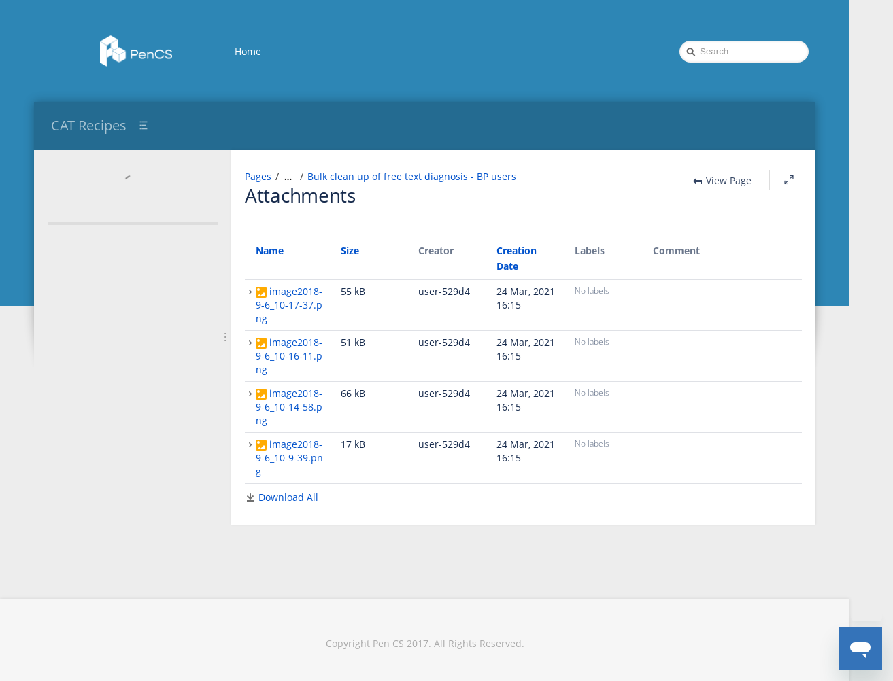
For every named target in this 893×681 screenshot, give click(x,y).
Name (270, 250)
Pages (258, 176)
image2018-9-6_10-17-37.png (289, 305)
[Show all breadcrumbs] (288, 177)
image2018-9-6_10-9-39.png (289, 458)
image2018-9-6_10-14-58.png (289, 407)
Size (350, 250)
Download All (288, 497)
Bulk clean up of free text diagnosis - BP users (411, 176)
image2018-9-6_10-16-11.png (289, 356)
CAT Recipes (89, 125)
